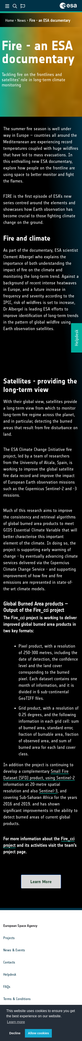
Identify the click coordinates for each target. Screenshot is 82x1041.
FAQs (6, 987)
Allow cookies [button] (38, 1033)
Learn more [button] (16, 1022)
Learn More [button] (41, 881)
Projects (9, 938)
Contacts (9, 962)
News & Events (14, 950)
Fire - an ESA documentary (49, 20)
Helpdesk (9, 974)
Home (9, 20)
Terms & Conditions (17, 999)
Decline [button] (14, 1033)
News (21, 20)
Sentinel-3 (48, 790)
